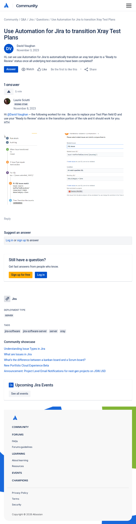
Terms (15, 498)
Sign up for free (20, 274)
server (53, 331)
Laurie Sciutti (22, 100)
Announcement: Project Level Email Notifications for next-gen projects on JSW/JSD (55, 371)
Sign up (21, 240)
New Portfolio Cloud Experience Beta (26, 365)
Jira (31, 19)
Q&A (23, 19)
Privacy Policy (20, 492)
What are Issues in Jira (18, 354)
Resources (18, 466)
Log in (9, 240)
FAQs (15, 441)
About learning (20, 460)
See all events (19, 393)
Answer (11, 69)
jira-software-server (35, 331)
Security (16, 504)
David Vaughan (26, 45)
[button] (63, 169)
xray (62, 331)
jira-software (12, 331)
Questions (42, 19)
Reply (7, 218)
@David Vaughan (17, 114)
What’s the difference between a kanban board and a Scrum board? (45, 359)
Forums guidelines (22, 446)
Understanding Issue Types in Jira (24, 348)
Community (27, 5)
